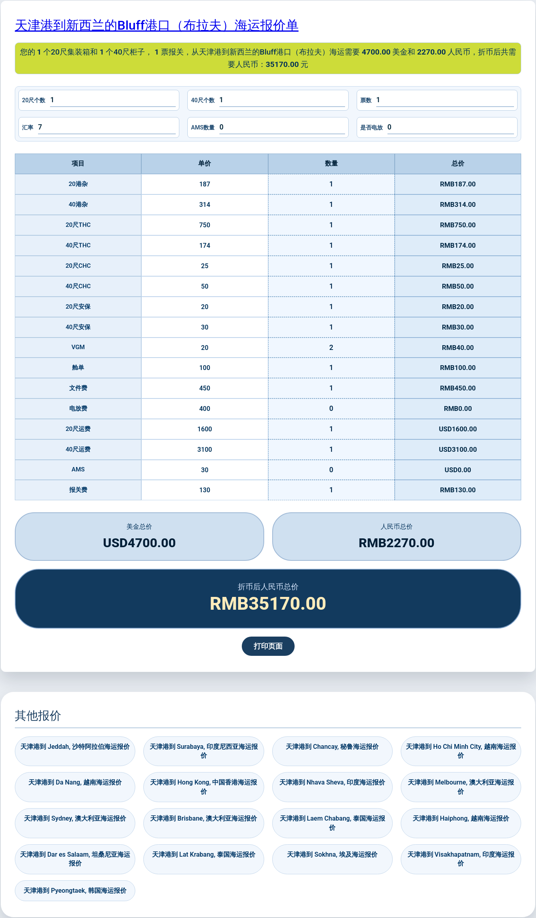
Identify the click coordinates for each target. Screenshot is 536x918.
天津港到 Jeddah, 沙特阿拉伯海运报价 (75, 746)
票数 (365, 100)
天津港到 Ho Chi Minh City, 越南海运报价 (461, 751)
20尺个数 (33, 100)
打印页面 (268, 646)
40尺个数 (202, 100)
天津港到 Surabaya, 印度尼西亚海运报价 (204, 751)
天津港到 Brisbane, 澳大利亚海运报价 (203, 818)
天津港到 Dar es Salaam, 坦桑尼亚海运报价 (75, 859)
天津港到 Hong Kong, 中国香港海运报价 (203, 786)
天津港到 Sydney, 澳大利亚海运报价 (75, 818)
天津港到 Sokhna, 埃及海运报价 (332, 854)
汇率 (27, 127)
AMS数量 (203, 127)
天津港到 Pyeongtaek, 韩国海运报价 (75, 890)
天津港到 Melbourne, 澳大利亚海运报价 (461, 786)
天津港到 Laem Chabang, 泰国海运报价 (332, 823)
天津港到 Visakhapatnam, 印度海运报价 (461, 859)
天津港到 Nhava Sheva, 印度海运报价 (332, 782)
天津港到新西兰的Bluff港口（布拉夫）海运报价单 (157, 25)
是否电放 (371, 127)
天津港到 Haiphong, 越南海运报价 (461, 818)
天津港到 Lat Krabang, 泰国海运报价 (203, 854)
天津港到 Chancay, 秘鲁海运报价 (332, 746)
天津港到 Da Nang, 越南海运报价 (75, 782)
